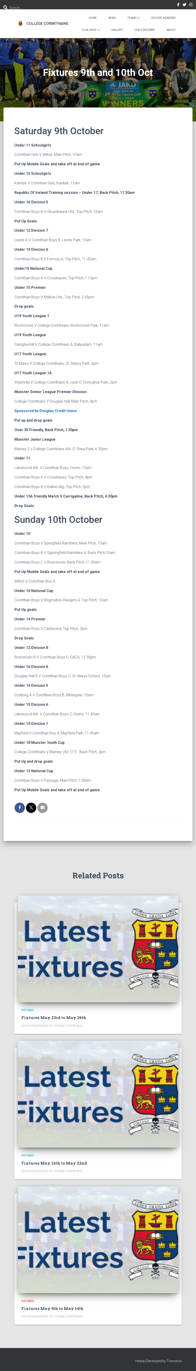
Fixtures (27, 1010)
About (171, 30)
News (112, 18)
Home (93, 18)
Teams (133, 18)
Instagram (191, 5)
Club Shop (91, 30)
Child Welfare (144, 30)
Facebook (178, 5)
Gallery (117, 30)
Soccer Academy (163, 18)
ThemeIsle (174, 1360)
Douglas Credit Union (58, 411)
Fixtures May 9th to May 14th (51, 1308)
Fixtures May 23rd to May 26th (52, 1017)
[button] (138, 18)
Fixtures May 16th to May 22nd (53, 1163)
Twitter (184, 5)
